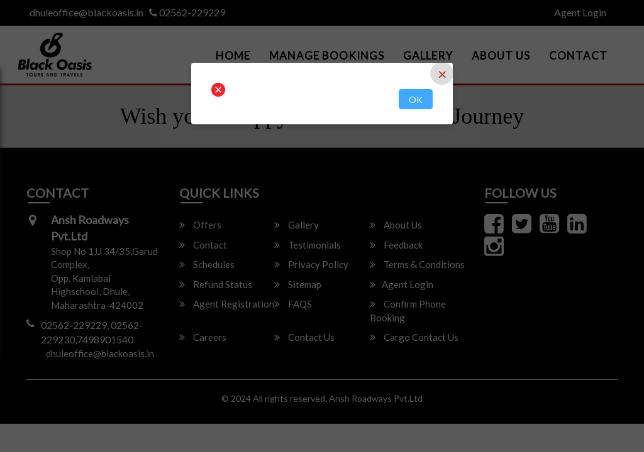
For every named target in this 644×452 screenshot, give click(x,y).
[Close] (441, 73)
